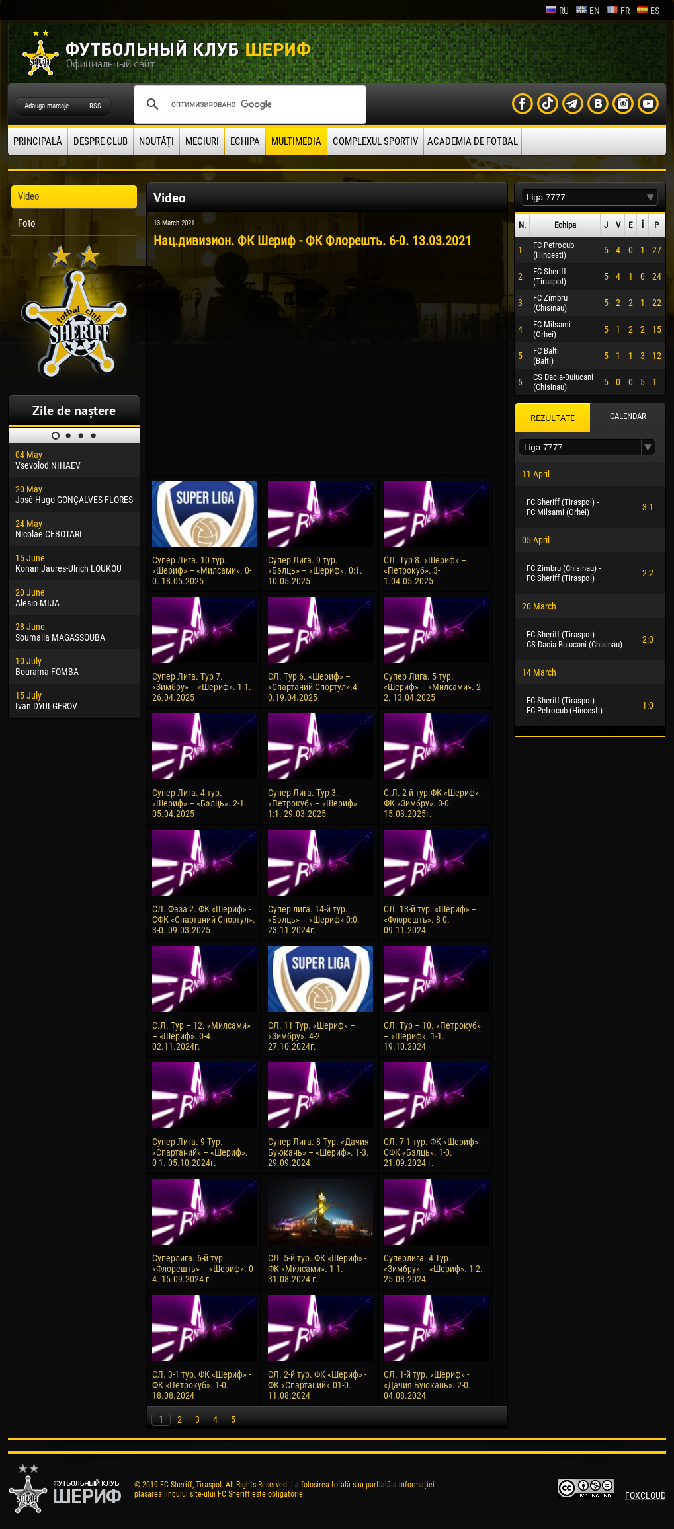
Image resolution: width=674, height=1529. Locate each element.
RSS (95, 106)
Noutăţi (156, 141)
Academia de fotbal (472, 141)
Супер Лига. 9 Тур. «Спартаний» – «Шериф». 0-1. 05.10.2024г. (200, 1152)
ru (557, 10)
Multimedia (296, 141)
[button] (651, 197)
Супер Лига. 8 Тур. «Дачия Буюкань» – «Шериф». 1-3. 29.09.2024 (318, 1152)
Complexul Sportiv (375, 141)
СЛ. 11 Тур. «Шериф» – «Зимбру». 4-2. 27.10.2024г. (311, 1036)
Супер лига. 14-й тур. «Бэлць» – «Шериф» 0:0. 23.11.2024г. (314, 919)
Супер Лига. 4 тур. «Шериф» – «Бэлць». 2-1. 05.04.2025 (199, 803)
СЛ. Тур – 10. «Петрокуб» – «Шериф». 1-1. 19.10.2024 (432, 1036)
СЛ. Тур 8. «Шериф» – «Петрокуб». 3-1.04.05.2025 (425, 570)
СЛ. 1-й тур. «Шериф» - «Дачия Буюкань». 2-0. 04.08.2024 (427, 1385)
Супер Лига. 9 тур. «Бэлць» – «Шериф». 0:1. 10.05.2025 (315, 570)
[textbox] (582, 197)
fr (618, 10)
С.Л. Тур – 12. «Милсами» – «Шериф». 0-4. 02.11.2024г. (201, 1036)
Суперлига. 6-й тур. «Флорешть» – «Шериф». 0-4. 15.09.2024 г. (203, 1268)
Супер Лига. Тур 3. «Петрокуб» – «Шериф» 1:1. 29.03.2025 (312, 803)
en (587, 10)
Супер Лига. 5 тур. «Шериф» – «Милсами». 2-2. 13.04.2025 (433, 687)
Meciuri (202, 141)
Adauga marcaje (46, 106)
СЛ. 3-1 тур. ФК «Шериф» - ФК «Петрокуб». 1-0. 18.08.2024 (201, 1385)
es (647, 10)
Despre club (100, 141)
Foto (27, 223)
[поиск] (248, 104)
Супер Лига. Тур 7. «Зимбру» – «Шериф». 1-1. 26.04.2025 (201, 687)
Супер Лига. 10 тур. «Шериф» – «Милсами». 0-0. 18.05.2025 (201, 570)
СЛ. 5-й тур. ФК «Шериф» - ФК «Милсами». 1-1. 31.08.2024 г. (317, 1268)
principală (37, 141)
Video (29, 196)
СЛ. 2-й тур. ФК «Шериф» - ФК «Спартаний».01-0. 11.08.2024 (317, 1385)
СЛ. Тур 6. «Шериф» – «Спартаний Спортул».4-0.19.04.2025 (313, 687)
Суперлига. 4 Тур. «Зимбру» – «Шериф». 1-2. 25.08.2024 (433, 1268)
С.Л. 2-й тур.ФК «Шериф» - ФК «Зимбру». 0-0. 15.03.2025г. (433, 803)
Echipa (245, 141)
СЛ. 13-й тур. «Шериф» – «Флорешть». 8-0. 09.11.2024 (430, 919)
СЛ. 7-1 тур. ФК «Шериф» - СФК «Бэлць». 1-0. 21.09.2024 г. (433, 1152)
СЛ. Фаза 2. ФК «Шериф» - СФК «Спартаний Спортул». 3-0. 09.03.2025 (203, 919)
